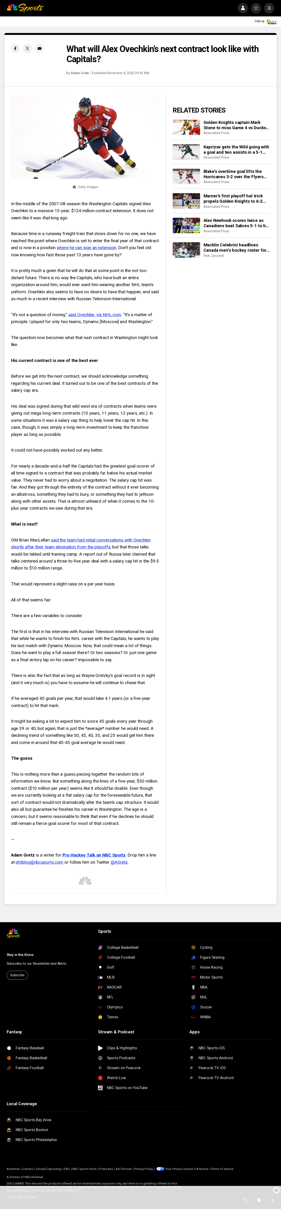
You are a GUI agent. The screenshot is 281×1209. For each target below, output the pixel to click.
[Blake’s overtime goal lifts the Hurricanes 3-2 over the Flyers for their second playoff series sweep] (186, 176)
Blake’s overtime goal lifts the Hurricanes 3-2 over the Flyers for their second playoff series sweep (234, 174)
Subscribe (17, 975)
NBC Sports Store (84, 1169)
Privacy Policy (143, 1169)
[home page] (25, 8)
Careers (27, 1169)
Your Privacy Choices (179, 1169)
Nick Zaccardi (214, 255)
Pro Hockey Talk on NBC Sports (93, 855)
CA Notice (201, 1169)
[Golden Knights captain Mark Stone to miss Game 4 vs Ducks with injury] (186, 127)
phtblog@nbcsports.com (39, 862)
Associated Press (216, 133)
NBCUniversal (33, 1177)
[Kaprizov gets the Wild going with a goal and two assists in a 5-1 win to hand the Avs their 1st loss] (186, 152)
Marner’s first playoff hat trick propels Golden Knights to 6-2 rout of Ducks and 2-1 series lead (236, 198)
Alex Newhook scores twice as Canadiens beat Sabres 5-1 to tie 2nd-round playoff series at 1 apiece (236, 223)
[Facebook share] (15, 48)
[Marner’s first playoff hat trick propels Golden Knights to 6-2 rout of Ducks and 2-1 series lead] (186, 201)
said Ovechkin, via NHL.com (94, 314)
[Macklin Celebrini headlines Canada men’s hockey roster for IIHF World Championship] (186, 250)
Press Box (106, 1169)
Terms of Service (222, 1169)
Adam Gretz (80, 73)
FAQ (67, 1169)
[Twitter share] (27, 48)
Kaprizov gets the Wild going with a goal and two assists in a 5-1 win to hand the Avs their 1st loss (236, 149)
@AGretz (119, 862)
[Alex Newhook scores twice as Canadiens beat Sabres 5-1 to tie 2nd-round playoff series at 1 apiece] (186, 225)
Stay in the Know (20, 955)
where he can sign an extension (86, 247)
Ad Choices (124, 1169)
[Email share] (39, 48)
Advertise (13, 1169)
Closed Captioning (48, 1169)
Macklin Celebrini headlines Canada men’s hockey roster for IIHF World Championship (235, 247)
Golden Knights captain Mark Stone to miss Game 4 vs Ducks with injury (235, 125)
